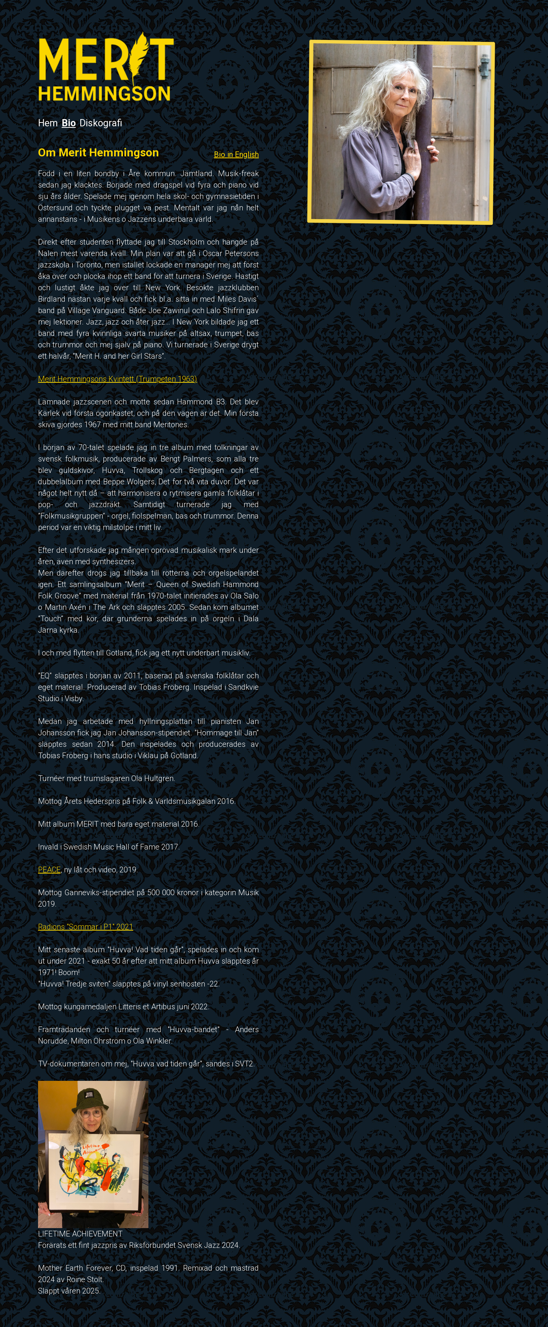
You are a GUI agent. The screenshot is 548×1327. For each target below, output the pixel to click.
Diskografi (101, 123)
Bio (69, 123)
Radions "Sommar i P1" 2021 (85, 926)
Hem (48, 123)
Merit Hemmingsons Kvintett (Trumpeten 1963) (117, 378)
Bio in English (236, 154)
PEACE (49, 869)
